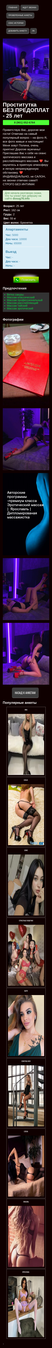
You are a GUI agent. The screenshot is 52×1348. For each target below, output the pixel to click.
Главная (12, 7)
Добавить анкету (17, 31)
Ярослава (26, 1272)
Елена (26, 1131)
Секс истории (15, 23)
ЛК (33, 31)
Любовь (26, 1202)
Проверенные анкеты (20, 15)
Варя (26, 991)
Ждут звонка (29, 7)
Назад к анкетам (25, 692)
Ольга (26, 780)
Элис (26, 850)
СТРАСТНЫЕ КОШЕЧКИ (26, 920)
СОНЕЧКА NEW (26, 1061)
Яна (26, 710)
